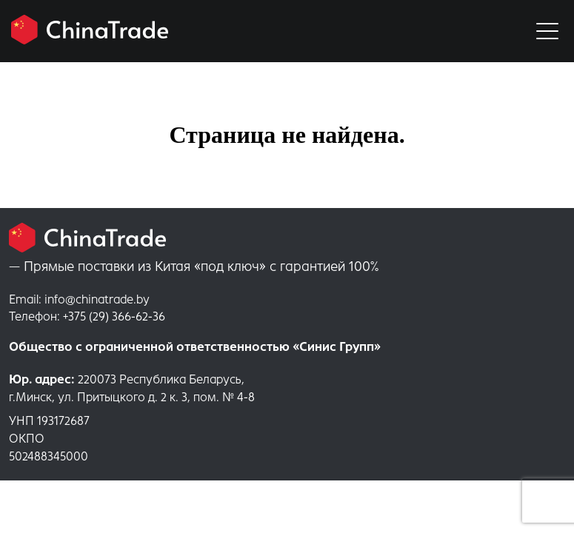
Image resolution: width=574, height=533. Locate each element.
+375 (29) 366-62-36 (87, 316)
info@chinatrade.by (79, 299)
